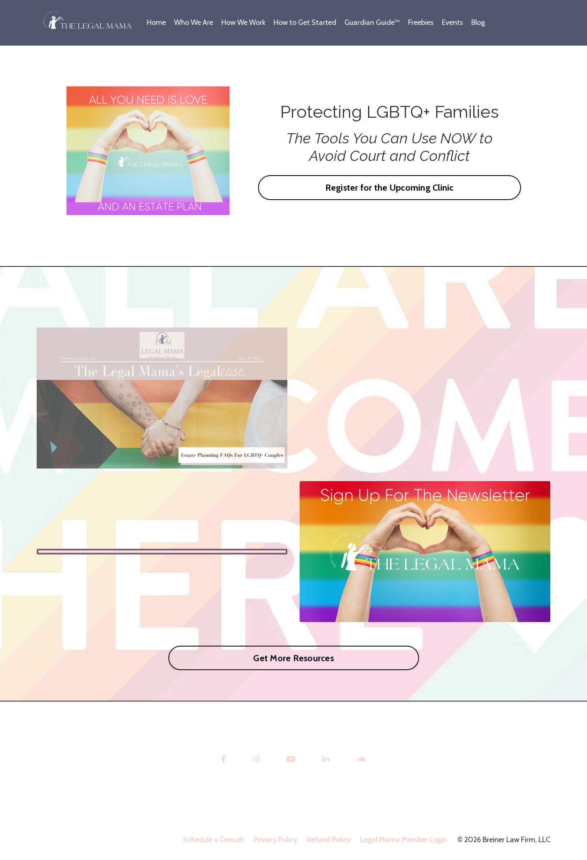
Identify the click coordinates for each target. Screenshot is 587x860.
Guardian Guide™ (372, 22)
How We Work (243, 22)
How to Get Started (305, 22)
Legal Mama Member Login (403, 839)
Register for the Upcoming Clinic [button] (389, 187)
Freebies (421, 22)
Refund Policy (329, 839)
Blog (478, 22)
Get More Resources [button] (293, 658)
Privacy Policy (275, 839)
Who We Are (193, 22)
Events (452, 22)
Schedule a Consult (213, 839)
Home (156, 22)
